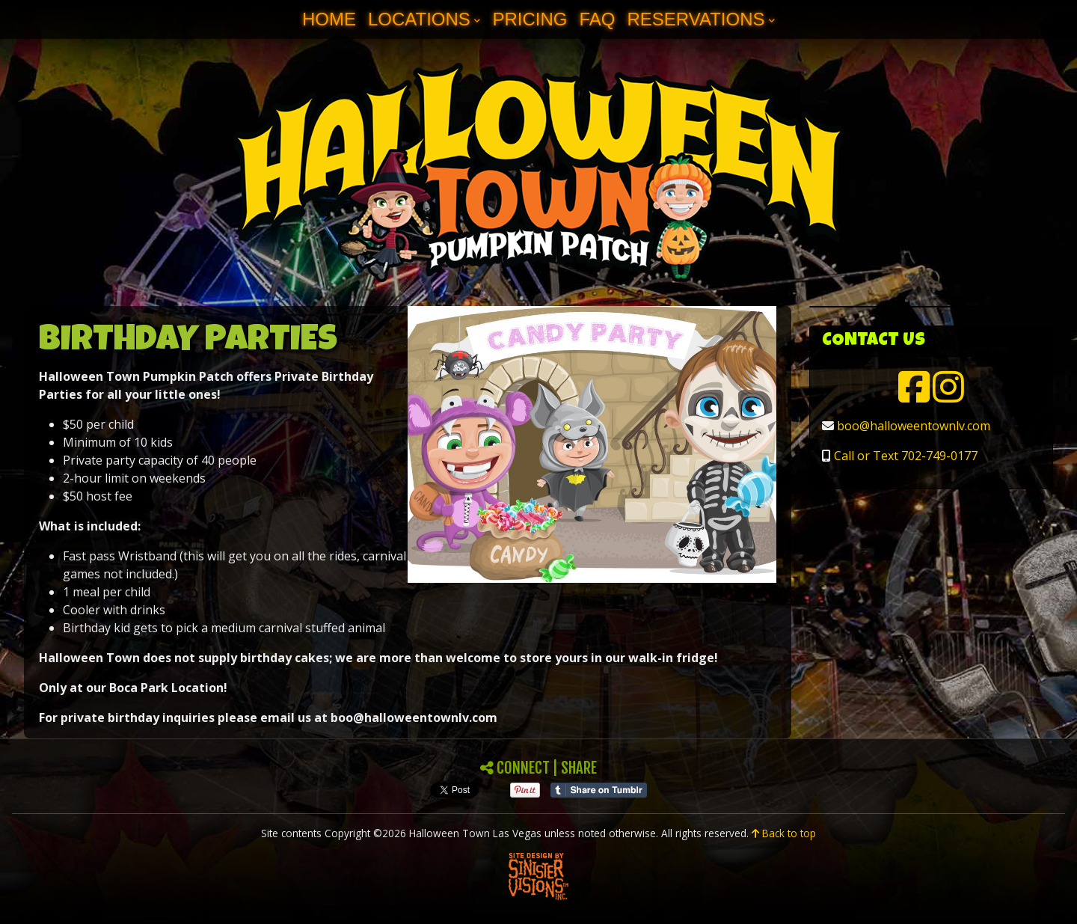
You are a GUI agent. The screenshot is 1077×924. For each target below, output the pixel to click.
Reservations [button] (695, 19)
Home (329, 19)
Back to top (784, 833)
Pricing (529, 19)
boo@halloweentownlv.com (913, 425)
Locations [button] (419, 19)
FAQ (597, 19)
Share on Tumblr (598, 790)
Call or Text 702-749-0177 (906, 455)
